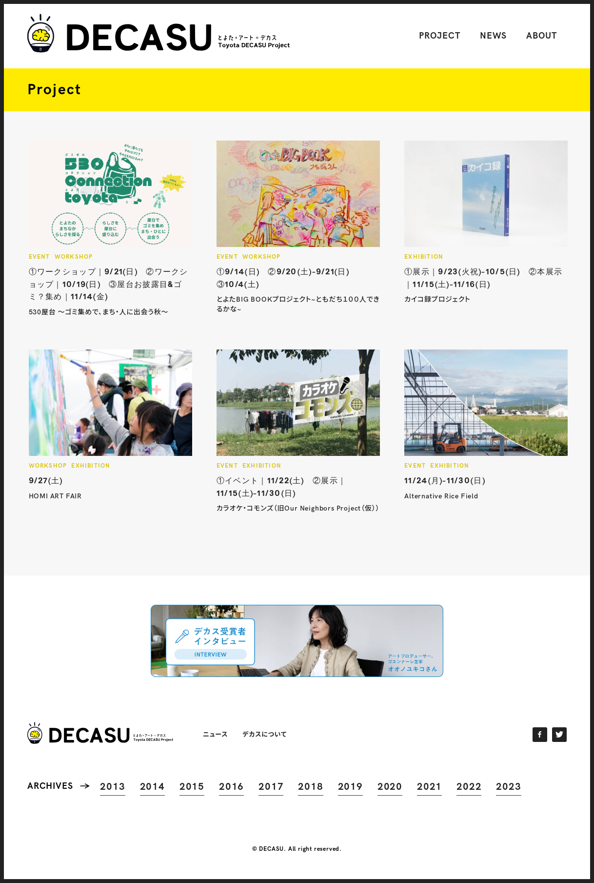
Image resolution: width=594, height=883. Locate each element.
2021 (429, 787)
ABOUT (541, 36)
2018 (310, 787)
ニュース (215, 734)
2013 (112, 787)
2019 (350, 787)
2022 (468, 787)
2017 (270, 787)
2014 (152, 787)
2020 (389, 787)
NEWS (493, 36)
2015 (191, 787)
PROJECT (439, 36)
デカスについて (264, 734)
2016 (231, 787)
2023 (508, 787)
